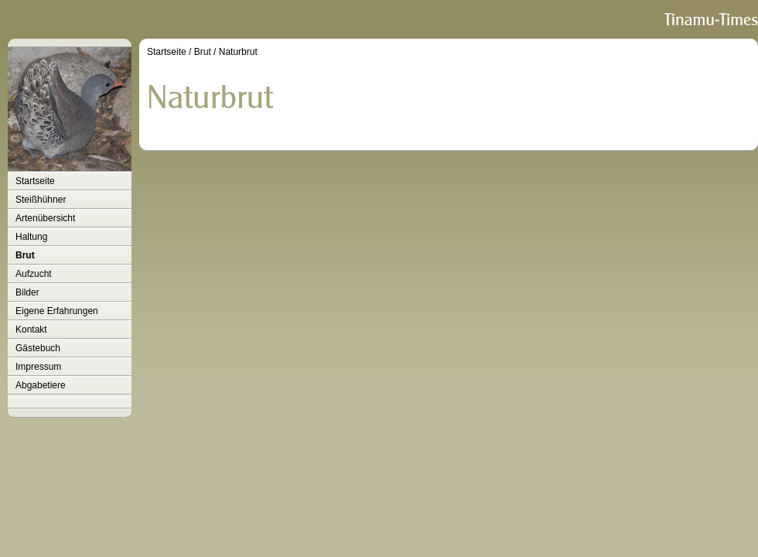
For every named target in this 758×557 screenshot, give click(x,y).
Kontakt (31, 329)
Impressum (38, 366)
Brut (25, 255)
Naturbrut (238, 51)
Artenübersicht (45, 218)
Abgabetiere (40, 385)
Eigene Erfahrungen (56, 311)
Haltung (31, 236)
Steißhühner (40, 199)
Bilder (27, 292)
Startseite (35, 181)
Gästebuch (37, 348)
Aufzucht (33, 273)
